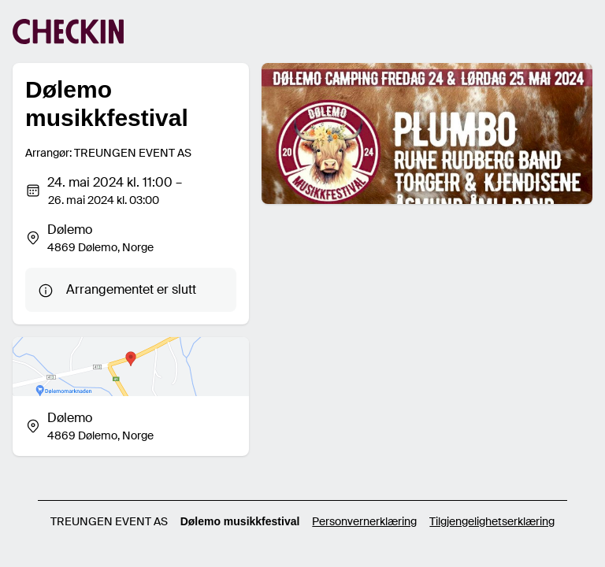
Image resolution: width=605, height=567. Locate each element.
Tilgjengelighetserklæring (492, 521)
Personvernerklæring (364, 521)
